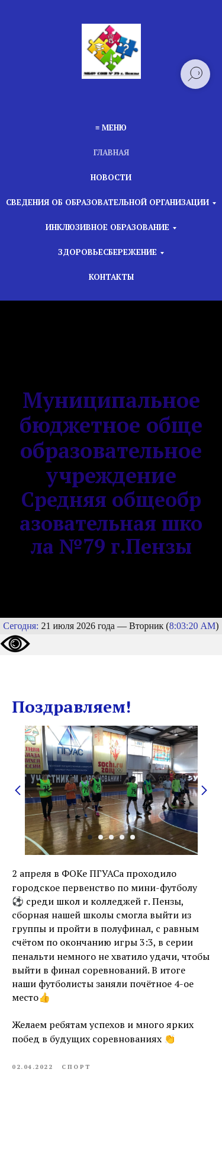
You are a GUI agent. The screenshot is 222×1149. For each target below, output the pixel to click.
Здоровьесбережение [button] (107, 252)
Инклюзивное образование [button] (107, 227)
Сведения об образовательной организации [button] (107, 202)
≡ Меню (111, 127)
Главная (111, 152)
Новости (111, 177)
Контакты (111, 277)
